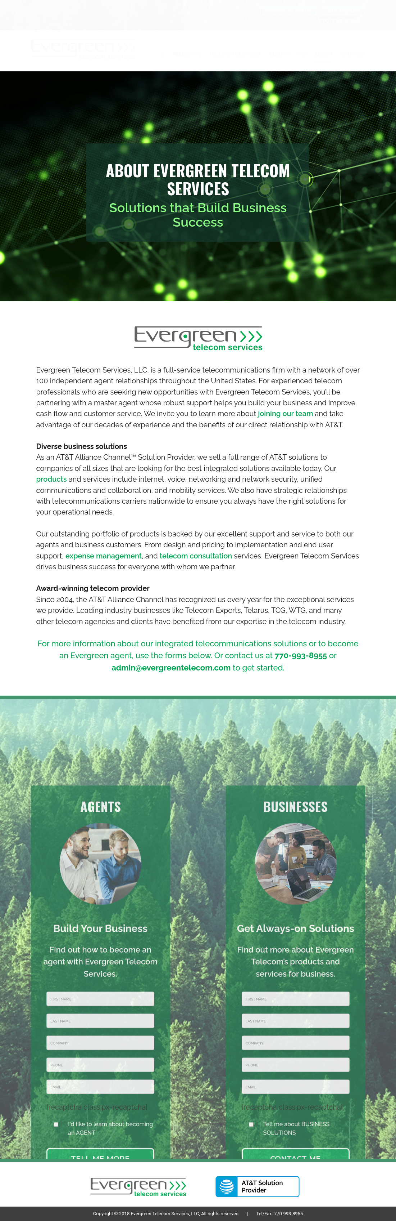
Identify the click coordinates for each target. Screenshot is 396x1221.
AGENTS (278, 54)
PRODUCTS (186, 54)
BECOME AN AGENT (288, 10)
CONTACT (352, 54)
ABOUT (323, 54)
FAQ (301, 54)
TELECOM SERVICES (235, 54)
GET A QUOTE (344, 10)
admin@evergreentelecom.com (171, 667)
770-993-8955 (301, 655)
